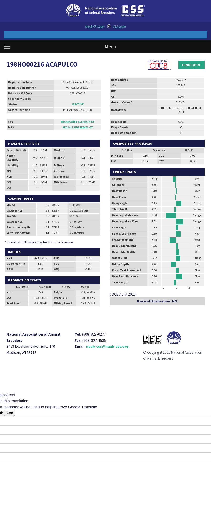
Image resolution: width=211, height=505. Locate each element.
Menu (60, 46)
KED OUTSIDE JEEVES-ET (78, 127)
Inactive (78, 104)
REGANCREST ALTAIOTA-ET (78, 121)
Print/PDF (191, 64)
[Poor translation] (10, 413)
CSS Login (119, 27)
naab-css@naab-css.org (107, 346)
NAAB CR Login (95, 27)
